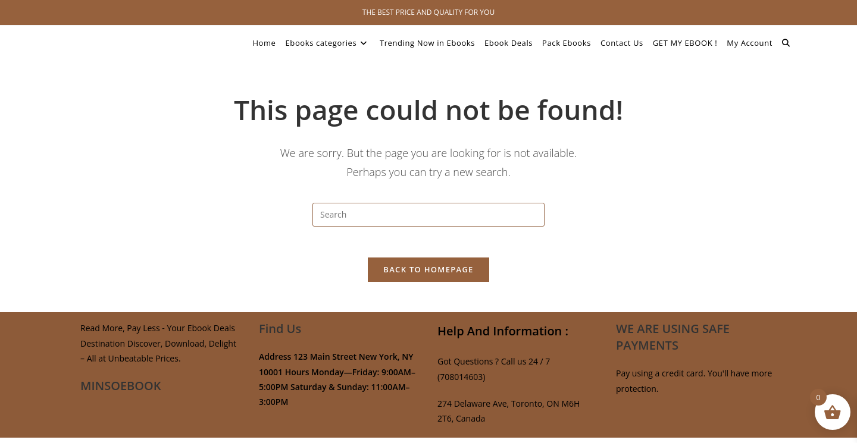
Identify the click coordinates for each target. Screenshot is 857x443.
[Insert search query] (428, 215)
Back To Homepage (428, 274)
